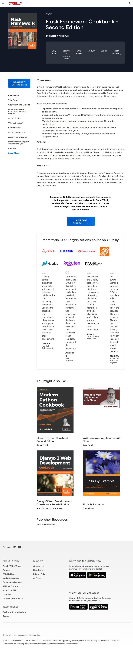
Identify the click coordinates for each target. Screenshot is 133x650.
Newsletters (38, 570)
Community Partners (12, 582)
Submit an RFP (9, 590)
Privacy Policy (39, 574)
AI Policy (37, 578)
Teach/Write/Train (12, 566)
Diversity (7, 594)
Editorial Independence (41, 643)
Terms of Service (9, 643)
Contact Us (38, 566)
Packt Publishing (116, 52)
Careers (6, 570)
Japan (6, 616)
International (10, 606)
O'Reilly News (9, 574)
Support (38, 560)
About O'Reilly (11, 560)
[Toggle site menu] (3, 3)
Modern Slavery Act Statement (65, 643)
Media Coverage (11, 578)
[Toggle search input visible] (130, 3)
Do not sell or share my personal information (21, 635)
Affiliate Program (11, 586)
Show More (13, 153)
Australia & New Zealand (14, 612)
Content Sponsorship (13, 598)
